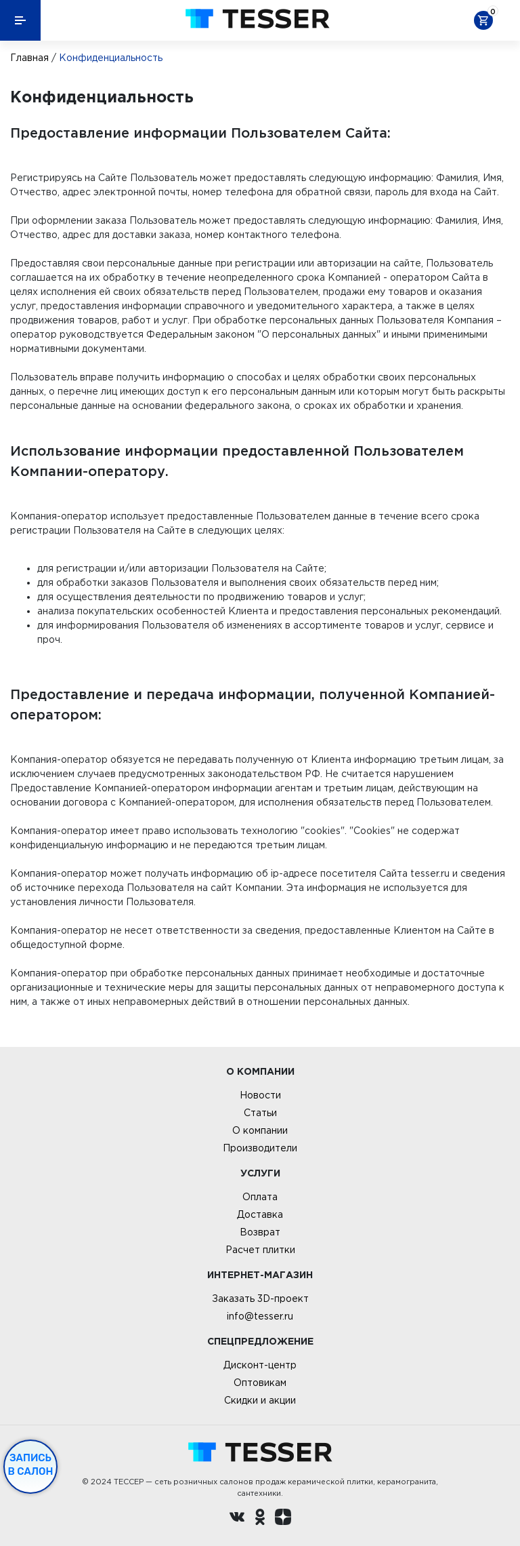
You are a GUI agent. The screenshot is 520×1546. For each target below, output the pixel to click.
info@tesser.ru (260, 1316)
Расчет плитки (260, 1249)
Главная (29, 57)
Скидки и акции (260, 1400)
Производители (260, 1148)
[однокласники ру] (260, 1519)
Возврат (260, 1232)
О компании (260, 1130)
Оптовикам (260, 1382)
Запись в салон (30, 1465)
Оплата (260, 1196)
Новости (260, 1095)
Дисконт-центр (260, 1365)
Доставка (260, 1214)
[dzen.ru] (283, 1519)
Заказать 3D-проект (260, 1298)
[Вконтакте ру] (237, 1519)
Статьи (260, 1112)
